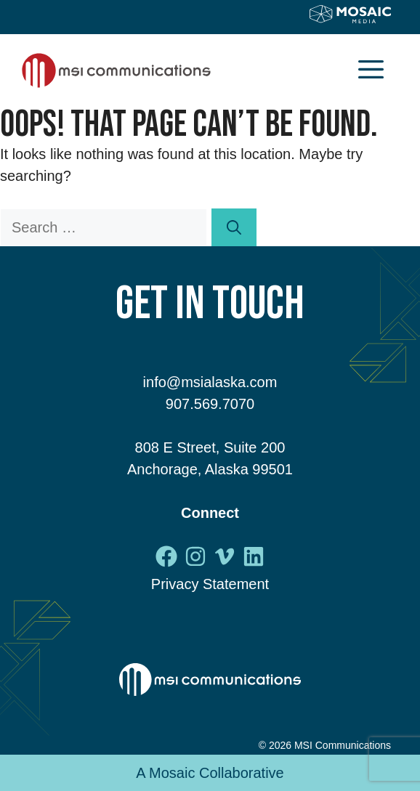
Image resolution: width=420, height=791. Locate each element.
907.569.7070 (210, 404)
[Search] (234, 227)
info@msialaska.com (210, 382)
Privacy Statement (210, 584)
